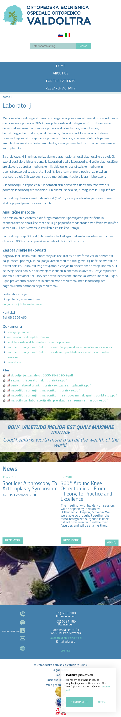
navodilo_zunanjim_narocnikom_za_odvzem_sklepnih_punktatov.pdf (64, 395)
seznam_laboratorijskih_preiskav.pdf (39, 380)
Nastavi (102, 702)
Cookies (60, 675)
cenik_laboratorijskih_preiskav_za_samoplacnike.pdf (51, 385)
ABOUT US (60, 73)
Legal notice (60, 670)
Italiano (67, 35)
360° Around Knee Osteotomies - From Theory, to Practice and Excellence (86, 491)
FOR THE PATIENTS (60, 80)
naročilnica (14, 362)
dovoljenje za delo (19, 332)
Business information (60, 680)
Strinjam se (79, 702)
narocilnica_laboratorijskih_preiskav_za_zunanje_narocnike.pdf (59, 400)
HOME (60, 65)
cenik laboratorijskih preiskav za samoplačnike (38, 342)
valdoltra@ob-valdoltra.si (66, 637)
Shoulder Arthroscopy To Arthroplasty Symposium (30, 485)
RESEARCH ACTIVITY (61, 88)
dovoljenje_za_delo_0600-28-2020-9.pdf (42, 375)
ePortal (66, 650)
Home (6, 96)
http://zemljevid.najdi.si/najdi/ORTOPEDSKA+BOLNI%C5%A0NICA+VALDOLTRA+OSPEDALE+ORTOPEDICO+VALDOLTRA (60, 562)
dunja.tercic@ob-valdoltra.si (22, 304)
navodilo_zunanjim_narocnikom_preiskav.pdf (45, 390)
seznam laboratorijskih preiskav (28, 337)
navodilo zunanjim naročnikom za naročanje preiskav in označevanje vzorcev (59, 347)
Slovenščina (60, 35)
